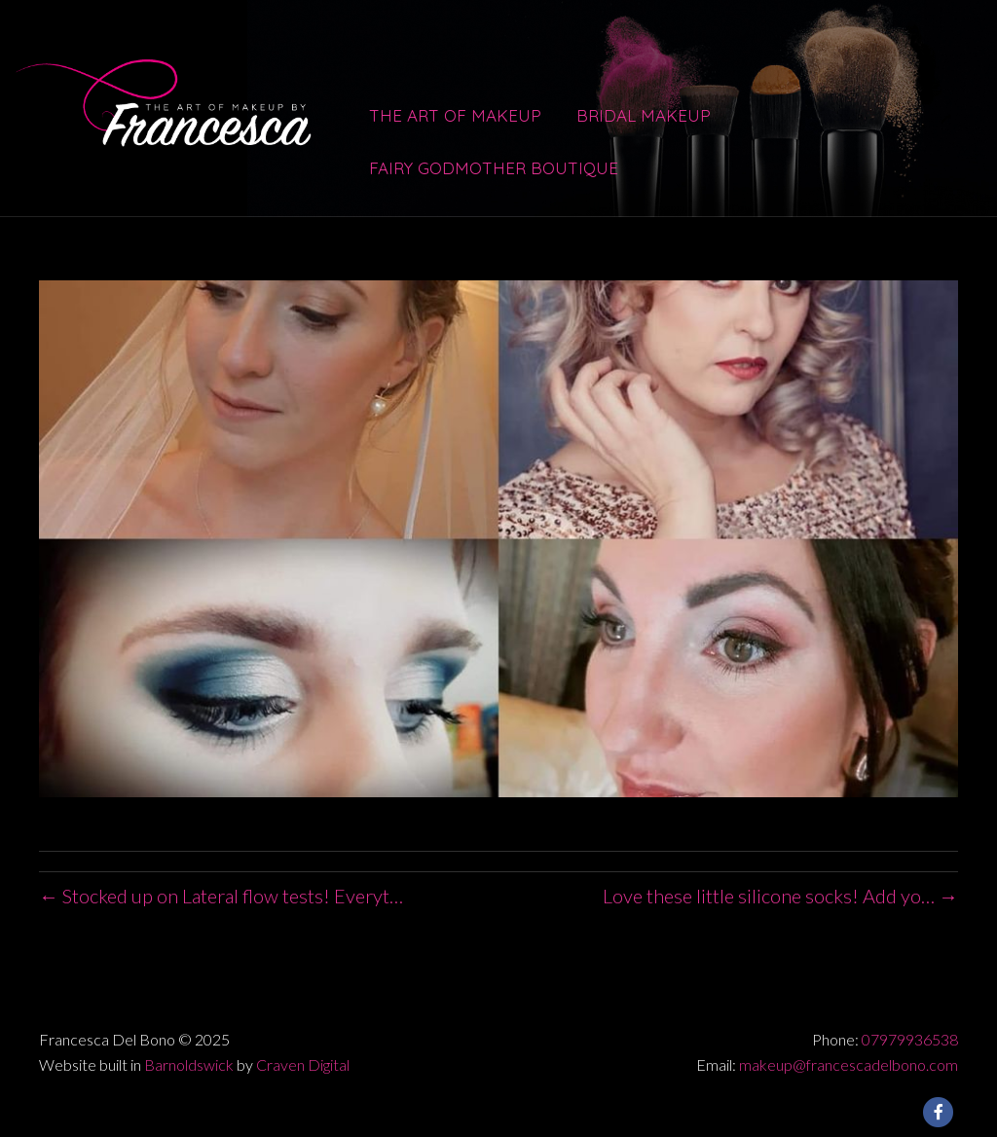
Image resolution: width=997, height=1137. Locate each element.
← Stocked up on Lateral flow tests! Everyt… (221, 895)
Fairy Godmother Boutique (493, 168)
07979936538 (910, 1039)
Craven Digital (303, 1064)
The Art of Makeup (455, 115)
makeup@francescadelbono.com (848, 1064)
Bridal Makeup (643, 115)
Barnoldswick (189, 1064)
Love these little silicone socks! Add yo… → (780, 895)
